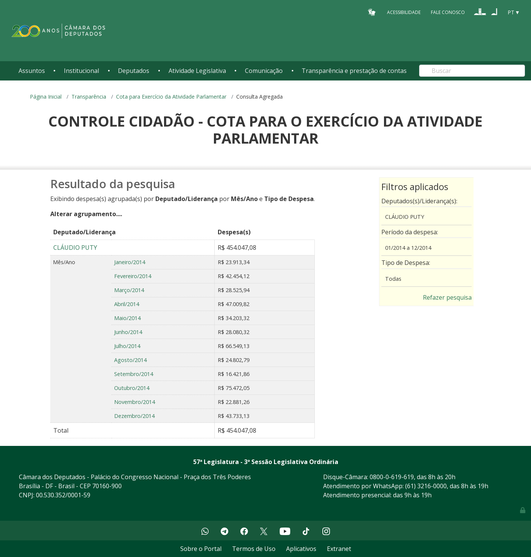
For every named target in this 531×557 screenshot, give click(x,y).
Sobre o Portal (200, 549)
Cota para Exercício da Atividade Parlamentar (171, 96)
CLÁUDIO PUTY (75, 247)
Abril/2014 (126, 304)
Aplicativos (301, 549)
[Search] (472, 71)
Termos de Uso (254, 549)
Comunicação (264, 71)
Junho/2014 (128, 332)
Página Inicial (46, 96)
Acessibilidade (404, 12)
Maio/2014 (127, 318)
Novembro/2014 (134, 401)
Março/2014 (129, 290)
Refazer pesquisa (447, 297)
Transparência (88, 96)
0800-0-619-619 (392, 477)
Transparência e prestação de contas (354, 71)
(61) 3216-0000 (426, 486)
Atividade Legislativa (197, 71)
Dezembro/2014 (134, 415)
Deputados (133, 71)
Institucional (81, 71)
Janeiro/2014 (129, 262)
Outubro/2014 (131, 387)
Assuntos (32, 71)
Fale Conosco (448, 12)
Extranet (339, 549)
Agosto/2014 (130, 360)
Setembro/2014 (133, 374)
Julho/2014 (127, 346)
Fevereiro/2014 (132, 276)
